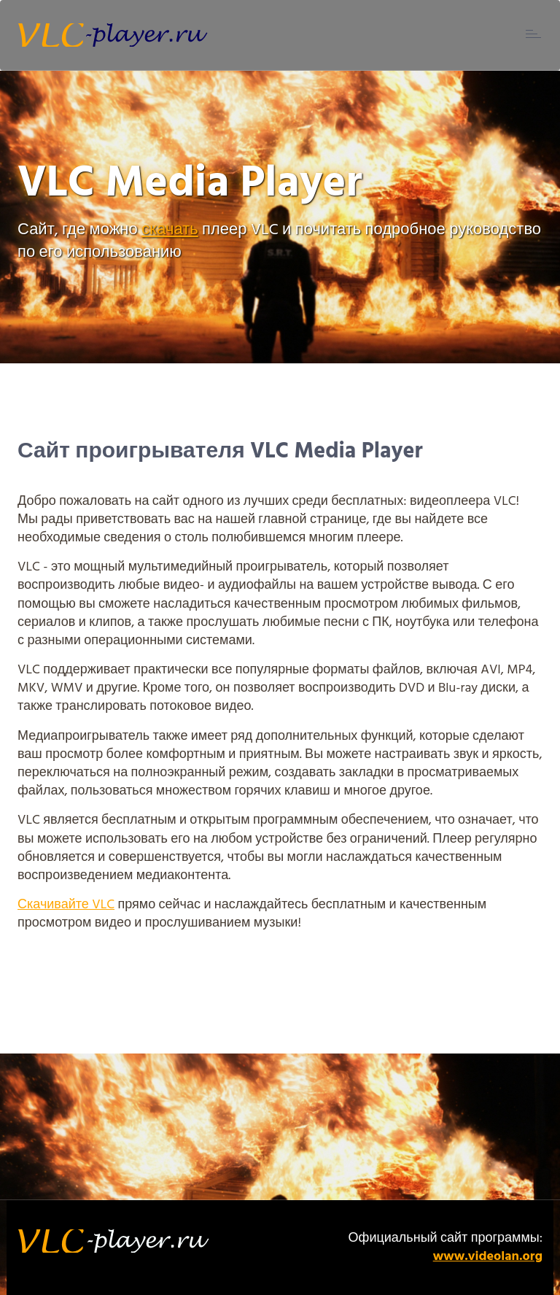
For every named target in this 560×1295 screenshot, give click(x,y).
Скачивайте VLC (66, 905)
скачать (169, 230)
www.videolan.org (487, 1256)
